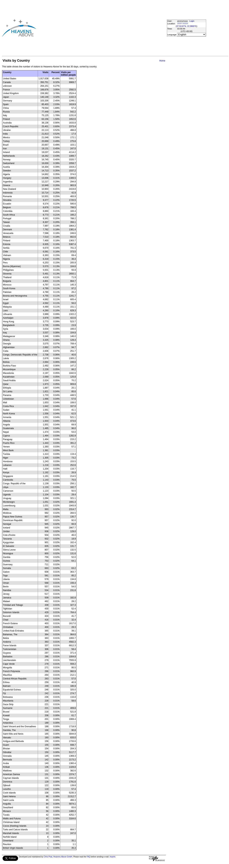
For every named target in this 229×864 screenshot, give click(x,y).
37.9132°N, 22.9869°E (186, 26)
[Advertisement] (95, 28)
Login (191, 21)
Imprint (112, 857)
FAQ (88, 857)
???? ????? (182, 23)
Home (162, 60)
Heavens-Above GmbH (62, 857)
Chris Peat (48, 857)
